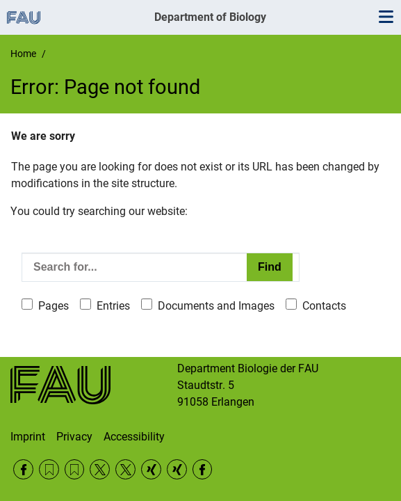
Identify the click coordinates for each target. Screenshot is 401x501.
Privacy (74, 436)
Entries (113, 305)
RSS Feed (49, 469)
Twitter (100, 469)
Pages (53, 305)
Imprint (27, 436)
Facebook (23, 469)
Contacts (324, 305)
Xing (151, 469)
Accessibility (134, 436)
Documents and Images (216, 305)
